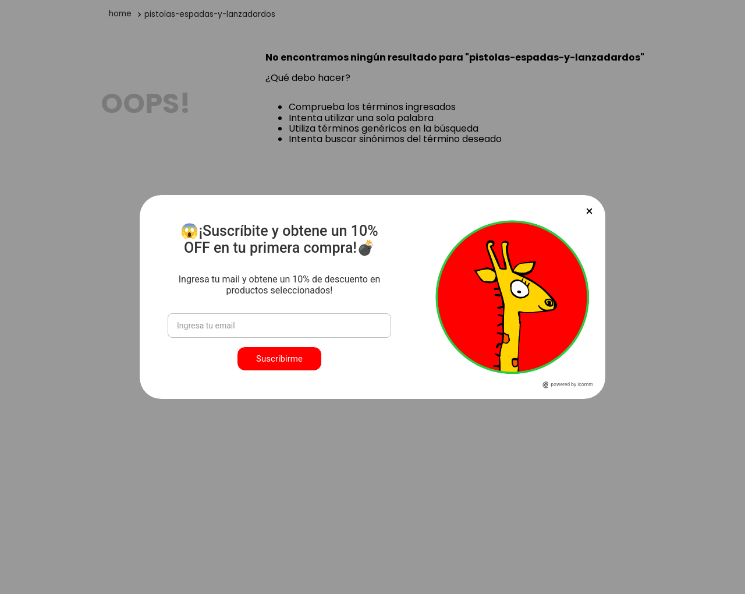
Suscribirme (279, 358)
